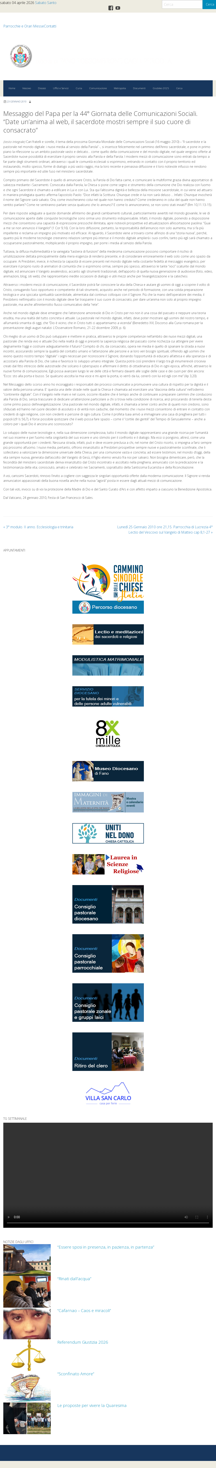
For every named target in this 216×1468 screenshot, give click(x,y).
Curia (79, 88)
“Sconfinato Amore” (75, 1374)
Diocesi (42, 88)
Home (12, 88)
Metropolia (120, 88)
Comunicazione (98, 88)
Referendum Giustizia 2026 (83, 1342)
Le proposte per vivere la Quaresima (92, 1405)
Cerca (179, 88)
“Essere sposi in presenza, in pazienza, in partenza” (105, 1247)
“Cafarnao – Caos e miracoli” (84, 1310)
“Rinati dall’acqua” (74, 1279)
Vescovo (26, 88)
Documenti (139, 88)
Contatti (50, 26)
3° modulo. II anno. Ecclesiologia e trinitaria (38, 527)
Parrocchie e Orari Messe (23, 26)
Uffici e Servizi (61, 88)
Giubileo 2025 (161, 88)
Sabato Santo (45, 2)
